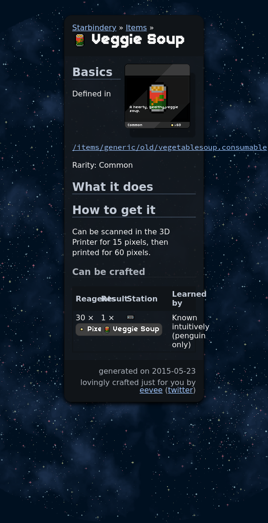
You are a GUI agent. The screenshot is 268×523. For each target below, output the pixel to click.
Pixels (93, 329)
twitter (180, 390)
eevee (151, 390)
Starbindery (94, 27)
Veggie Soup (131, 329)
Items (136, 27)
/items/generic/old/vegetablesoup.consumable (169, 147)
